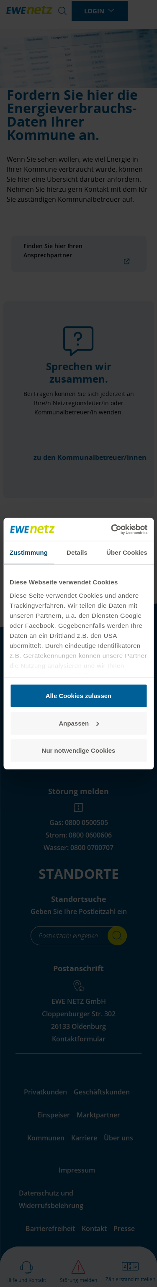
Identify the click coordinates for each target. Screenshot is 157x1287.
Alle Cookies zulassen (79, 695)
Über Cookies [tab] (126, 552)
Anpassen (79, 722)
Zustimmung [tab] (29, 552)
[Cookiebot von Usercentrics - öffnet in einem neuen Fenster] (111, 529)
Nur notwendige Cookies (79, 750)
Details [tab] (77, 552)
